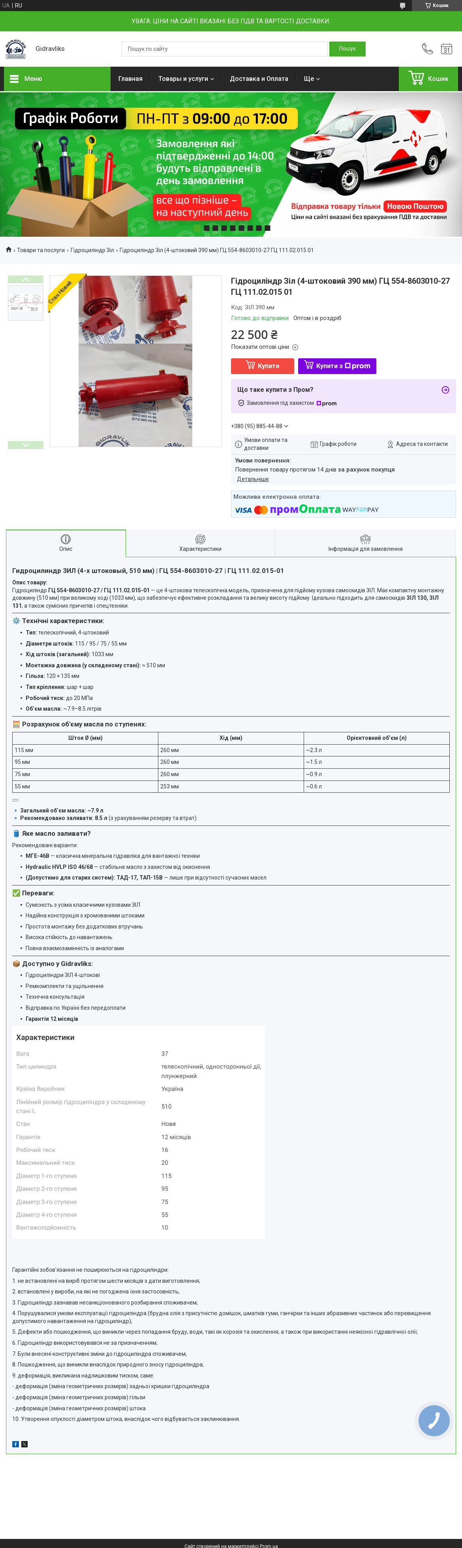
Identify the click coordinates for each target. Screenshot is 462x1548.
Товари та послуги (41, 250)
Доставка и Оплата (259, 78)
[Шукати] (347, 48)
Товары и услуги (183, 78)
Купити (268, 366)
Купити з (343, 366)
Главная (130, 78)
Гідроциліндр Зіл (92, 250)
